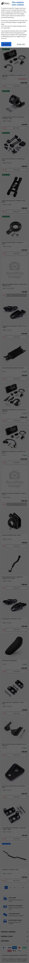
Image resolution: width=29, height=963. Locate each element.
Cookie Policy (6, 28)
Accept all (6, 44)
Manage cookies (21, 44)
